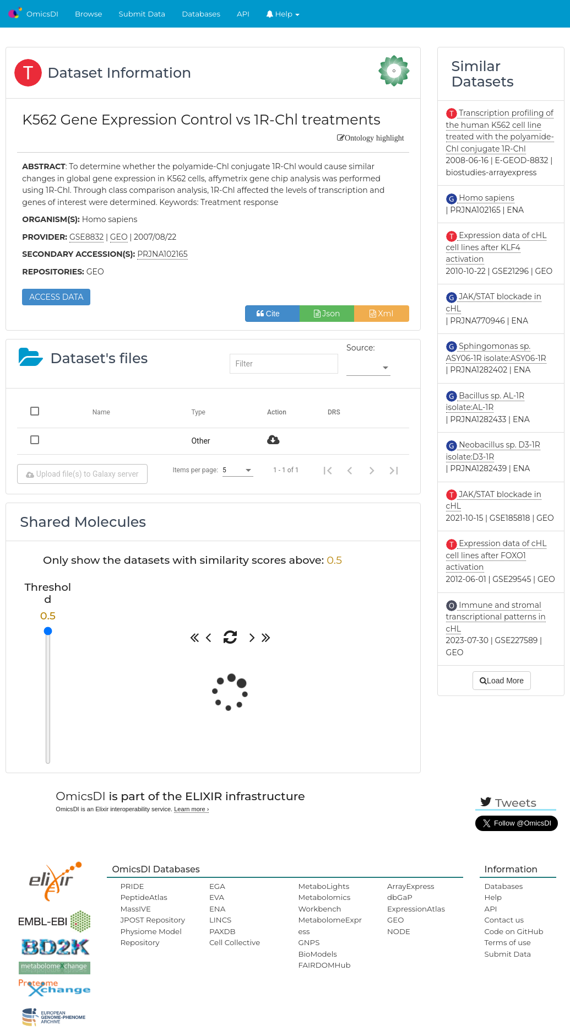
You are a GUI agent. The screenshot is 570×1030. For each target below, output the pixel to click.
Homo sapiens (485, 198)
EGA (217, 886)
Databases (201, 13)
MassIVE (135, 908)
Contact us (504, 919)
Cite (272, 313)
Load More (502, 680)
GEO (395, 919)
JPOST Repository (152, 919)
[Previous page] (350, 470)
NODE (398, 931)
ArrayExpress (411, 886)
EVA (216, 897)
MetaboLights (323, 886)
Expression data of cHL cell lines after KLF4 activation (496, 247)
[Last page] (394, 470)
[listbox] (368, 368)
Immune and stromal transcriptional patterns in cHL (496, 617)
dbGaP (399, 897)
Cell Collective (234, 942)
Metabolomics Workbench (324, 903)
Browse (88, 13)
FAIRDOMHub (324, 965)
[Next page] (372, 470)
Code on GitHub (514, 931)
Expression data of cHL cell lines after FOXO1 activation (496, 555)
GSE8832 (86, 237)
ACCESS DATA (56, 297)
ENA (217, 908)
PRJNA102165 (162, 254)
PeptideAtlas (143, 897)
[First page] (328, 470)
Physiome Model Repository (150, 937)
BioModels (317, 954)
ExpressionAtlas (416, 908)
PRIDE (132, 886)
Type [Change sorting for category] (198, 412)
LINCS (220, 919)
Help (283, 13)
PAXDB (222, 931)
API (243, 13)
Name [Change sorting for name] (101, 412)
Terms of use (508, 942)
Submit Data (142, 13)
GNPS (308, 942)
